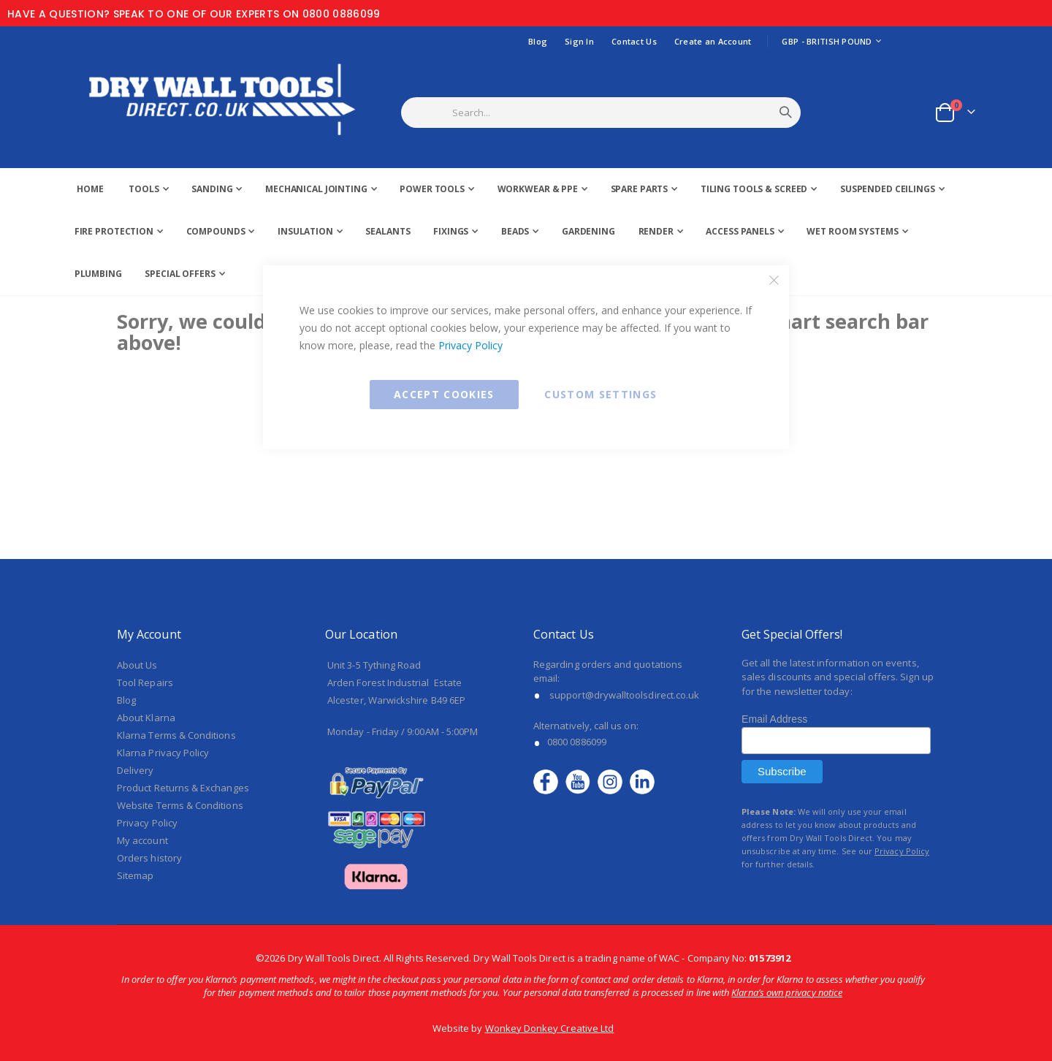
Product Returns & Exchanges (183, 787)
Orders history (149, 857)
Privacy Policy (470, 345)
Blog (537, 41)
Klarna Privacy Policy (163, 752)
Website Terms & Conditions (180, 805)
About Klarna (146, 717)
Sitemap (135, 875)
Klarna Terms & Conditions (176, 735)
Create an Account (713, 41)
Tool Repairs (145, 682)
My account (142, 840)
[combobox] (619, 112)
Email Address (774, 719)
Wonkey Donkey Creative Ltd (549, 1028)
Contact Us (634, 41)
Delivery (135, 770)
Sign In (579, 41)
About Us (137, 665)
